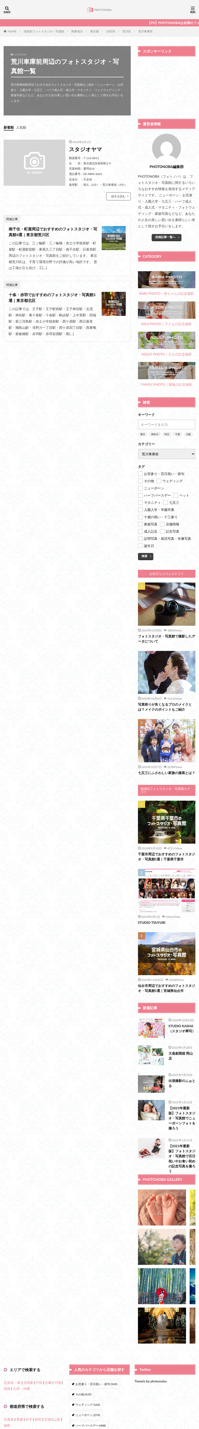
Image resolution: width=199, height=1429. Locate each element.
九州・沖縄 (21, 1389)
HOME (12, 31)
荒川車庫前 (145, 31)
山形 (56, 1419)
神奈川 (154, 434)
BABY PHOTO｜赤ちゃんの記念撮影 (166, 283)
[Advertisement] (166, 85)
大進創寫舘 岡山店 (180, 1055)
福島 (7, 1425)
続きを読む (118, 196)
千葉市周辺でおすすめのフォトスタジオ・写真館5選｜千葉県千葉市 (166, 856)
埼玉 (166, 434)
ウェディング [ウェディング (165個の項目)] (87, 1404)
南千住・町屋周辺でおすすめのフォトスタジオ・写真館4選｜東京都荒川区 (53, 232)
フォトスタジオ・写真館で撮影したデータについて (166, 638)
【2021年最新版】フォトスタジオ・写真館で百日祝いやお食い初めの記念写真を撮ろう (181, 1158)
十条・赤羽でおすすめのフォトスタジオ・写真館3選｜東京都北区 (52, 297)
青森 (19, 1419)
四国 (7, 1389)
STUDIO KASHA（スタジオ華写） (181, 1028)
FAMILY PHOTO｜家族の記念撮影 (166, 374)
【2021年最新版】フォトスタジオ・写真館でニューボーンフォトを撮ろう (181, 1118)
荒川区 (126, 31)
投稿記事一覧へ (165, 237)
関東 (29, 1383)
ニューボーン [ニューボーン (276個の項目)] (87, 1415)
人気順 (21, 127)
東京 (142, 434)
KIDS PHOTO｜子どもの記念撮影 (166, 313)
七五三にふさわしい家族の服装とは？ (166, 773)
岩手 (28, 1419)
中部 (39, 1383)
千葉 (177, 434)
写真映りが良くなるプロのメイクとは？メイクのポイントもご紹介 (165, 706)
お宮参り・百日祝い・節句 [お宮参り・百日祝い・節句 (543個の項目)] (96, 1384)
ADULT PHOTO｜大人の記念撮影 (166, 344)
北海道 (9, 1419)
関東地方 (77, 31)
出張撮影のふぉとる (181, 1083)
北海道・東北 (14, 1383)
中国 (57, 1383)
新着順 (9, 127)
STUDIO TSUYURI (152, 922)
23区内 (110, 31)
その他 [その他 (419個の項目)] (83, 1394)
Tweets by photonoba (151, 1381)
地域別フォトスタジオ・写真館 (44, 31)
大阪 (188, 434)
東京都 (94, 31)
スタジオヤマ (85, 149)
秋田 (38, 1419)
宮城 (47, 1419)
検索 (144, 556)
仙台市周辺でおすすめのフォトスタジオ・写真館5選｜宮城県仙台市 (166, 988)
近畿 (48, 1383)
